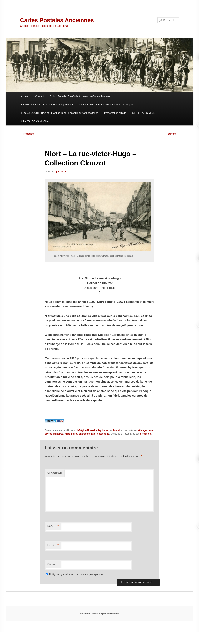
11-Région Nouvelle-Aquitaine (91, 430)
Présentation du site (115, 113)
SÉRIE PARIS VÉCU (143, 113)
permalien (145, 433)
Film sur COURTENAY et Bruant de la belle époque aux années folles (59, 113)
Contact (39, 96)
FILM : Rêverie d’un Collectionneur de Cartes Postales (80, 96)
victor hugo (103, 433)
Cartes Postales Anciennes (57, 20)
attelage (142, 430)
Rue (93, 433)
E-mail (53, 545)
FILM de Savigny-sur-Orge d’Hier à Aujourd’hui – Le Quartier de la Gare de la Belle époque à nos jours (78, 104)
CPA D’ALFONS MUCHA (35, 121)
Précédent (27, 134)
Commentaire (54, 472)
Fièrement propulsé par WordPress (99, 613)
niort (67, 433)
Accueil (25, 96)
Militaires (58, 433)
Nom (53, 526)
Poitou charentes (80, 433)
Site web (52, 564)
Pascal (116, 430)
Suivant (173, 134)
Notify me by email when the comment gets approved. (75, 574)
